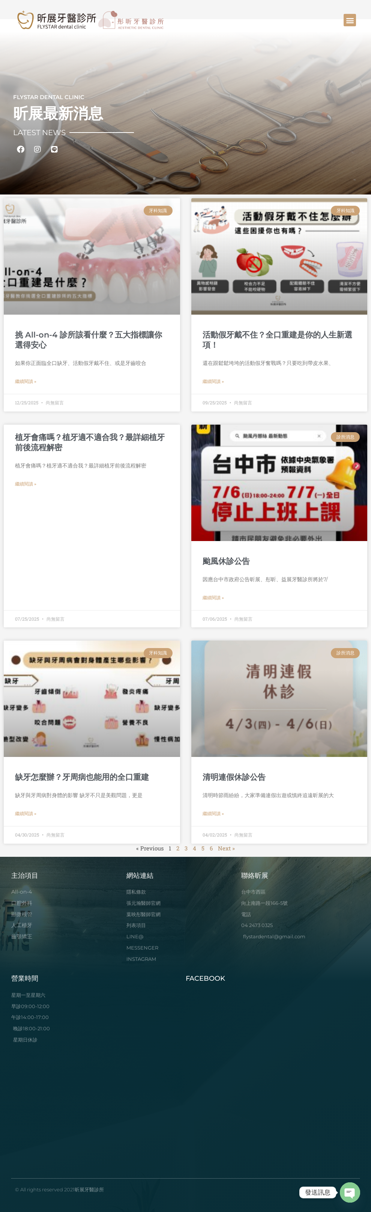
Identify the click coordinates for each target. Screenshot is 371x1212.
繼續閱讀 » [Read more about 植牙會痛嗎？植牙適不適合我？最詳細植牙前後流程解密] (25, 484)
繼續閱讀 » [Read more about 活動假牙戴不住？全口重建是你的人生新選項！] (213, 381)
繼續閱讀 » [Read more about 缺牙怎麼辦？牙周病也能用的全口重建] (25, 813)
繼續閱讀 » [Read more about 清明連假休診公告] (213, 813)
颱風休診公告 (226, 561)
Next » (226, 848)
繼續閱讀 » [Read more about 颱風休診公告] (213, 597)
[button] (350, 20)
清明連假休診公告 (234, 777)
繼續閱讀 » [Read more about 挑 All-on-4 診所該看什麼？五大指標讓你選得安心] (25, 381)
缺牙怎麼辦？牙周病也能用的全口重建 (82, 777)
